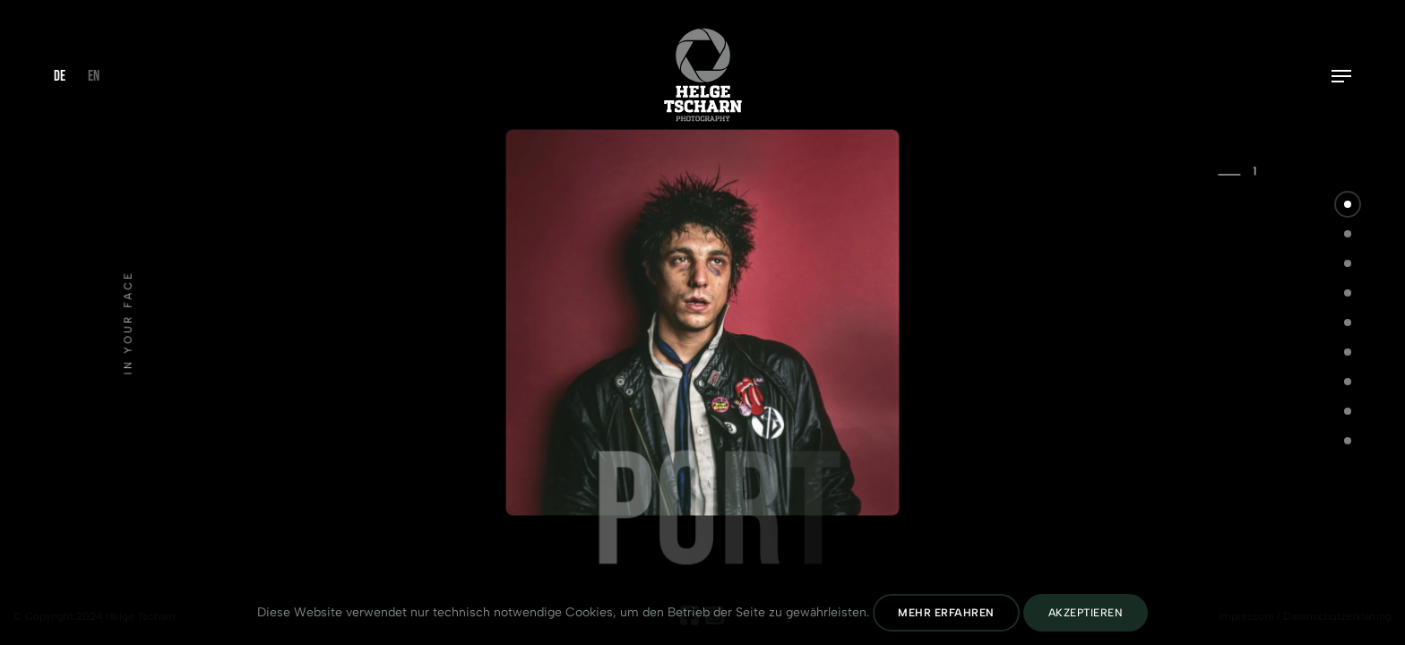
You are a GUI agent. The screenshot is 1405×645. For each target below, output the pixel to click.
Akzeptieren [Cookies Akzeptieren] (1086, 612)
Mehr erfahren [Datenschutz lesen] (946, 612)
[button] (1347, 204)
